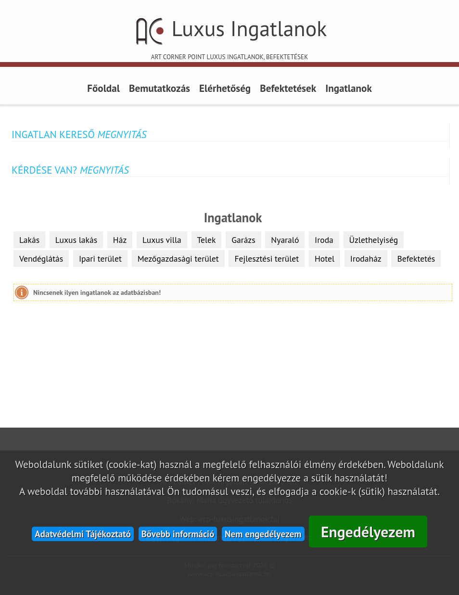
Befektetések (288, 88)
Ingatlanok (348, 88)
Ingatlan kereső (79, 134)
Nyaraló (285, 239)
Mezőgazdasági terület (178, 258)
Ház (120, 239)
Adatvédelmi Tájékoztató (83, 534)
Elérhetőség (225, 88)
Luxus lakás (76, 239)
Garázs (243, 239)
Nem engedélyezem (263, 534)
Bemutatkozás (159, 88)
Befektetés (416, 258)
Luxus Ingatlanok (229, 37)
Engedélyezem (368, 532)
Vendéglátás (41, 258)
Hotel (324, 258)
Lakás (29, 239)
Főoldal (103, 88)
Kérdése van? (70, 170)
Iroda (324, 239)
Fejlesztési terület (266, 258)
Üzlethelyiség (373, 239)
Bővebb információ (178, 534)
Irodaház (366, 258)
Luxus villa (161, 239)
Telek (206, 239)
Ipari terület (100, 258)
